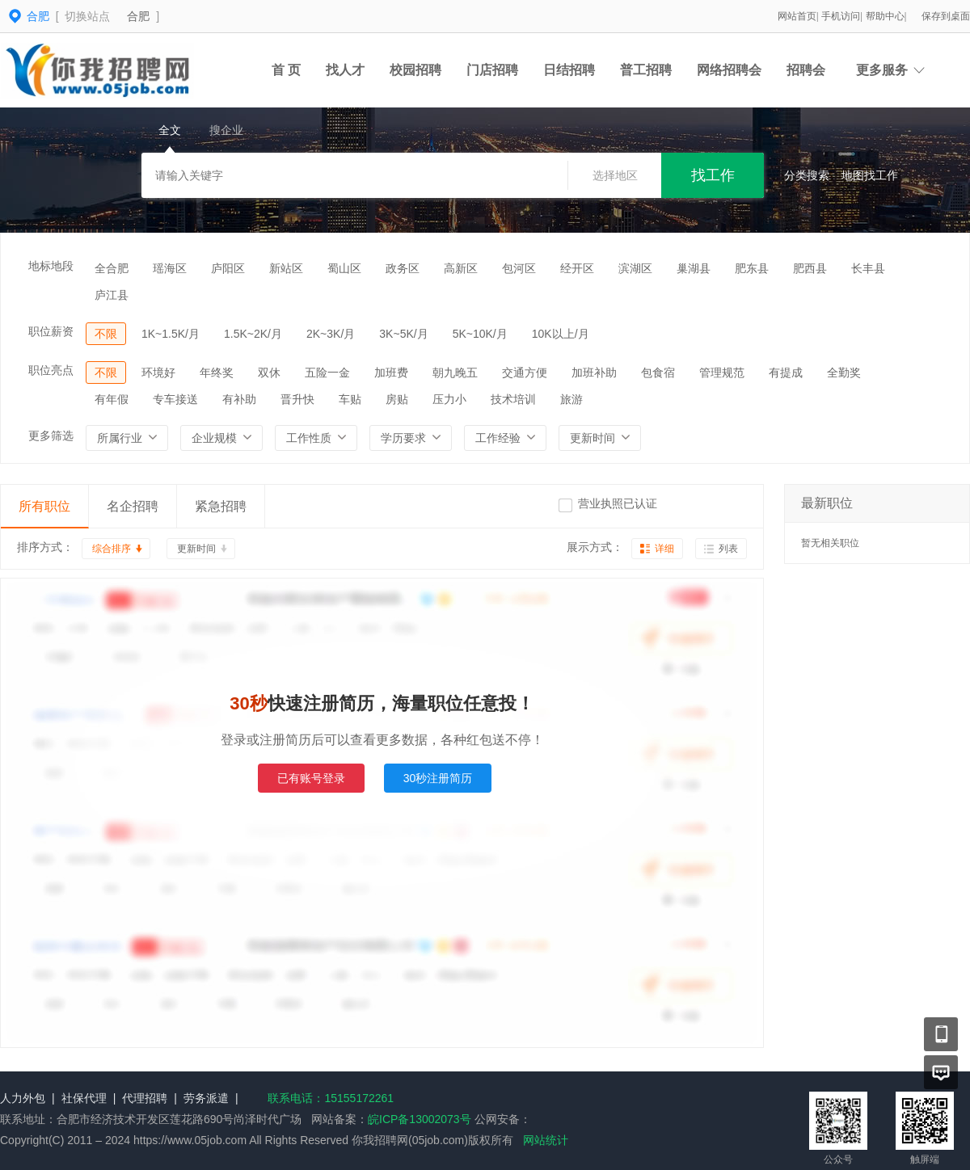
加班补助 (594, 372)
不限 (106, 333)
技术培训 (513, 399)
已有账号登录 (311, 778)
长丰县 (868, 268)
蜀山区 (344, 268)
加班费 (391, 372)
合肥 (138, 16)
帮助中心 (885, 16)
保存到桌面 (946, 16)
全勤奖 (844, 372)
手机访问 (840, 16)
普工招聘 (646, 70)
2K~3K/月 (330, 333)
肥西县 (810, 268)
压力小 (449, 399)
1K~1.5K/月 (170, 333)
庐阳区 (228, 268)
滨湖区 (635, 268)
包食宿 (658, 372)
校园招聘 (415, 70)
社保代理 (84, 1098)
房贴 (397, 399)
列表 (728, 548)
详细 (664, 548)
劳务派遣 (206, 1098)
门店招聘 (492, 70)
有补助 (239, 399)
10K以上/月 (560, 333)
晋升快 (297, 399)
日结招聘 (569, 70)
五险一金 (327, 372)
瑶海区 (170, 268)
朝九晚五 (455, 372)
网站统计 (545, 1140)
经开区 (577, 268)
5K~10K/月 (480, 333)
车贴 (350, 399)
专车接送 (175, 399)
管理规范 (721, 372)
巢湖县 (694, 268)
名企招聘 (132, 506)
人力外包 (22, 1098)
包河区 (519, 268)
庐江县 (112, 294)
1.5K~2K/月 (253, 333)
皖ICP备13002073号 (419, 1119)
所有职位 (44, 506)
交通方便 (524, 372)
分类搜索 (806, 175)
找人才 (345, 70)
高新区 (461, 268)
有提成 (786, 372)
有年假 (112, 399)
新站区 (286, 268)
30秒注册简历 (438, 778)
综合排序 (111, 548)
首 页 (286, 70)
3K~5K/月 (403, 333)
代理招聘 (144, 1098)
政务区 (403, 268)
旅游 (571, 399)
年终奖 (217, 372)
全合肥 (112, 268)
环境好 (158, 372)
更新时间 (196, 548)
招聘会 (806, 70)
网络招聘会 (729, 70)
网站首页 (797, 16)
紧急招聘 (221, 506)
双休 (269, 372)
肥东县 (752, 268)
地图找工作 (869, 175)
